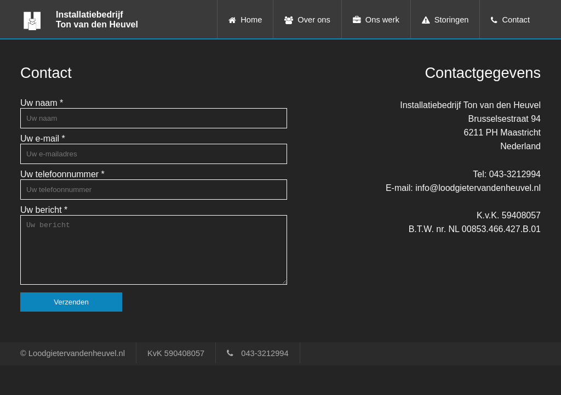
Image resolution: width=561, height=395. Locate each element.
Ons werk (382, 19)
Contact (516, 19)
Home (251, 19)
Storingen (451, 19)
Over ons (313, 19)
